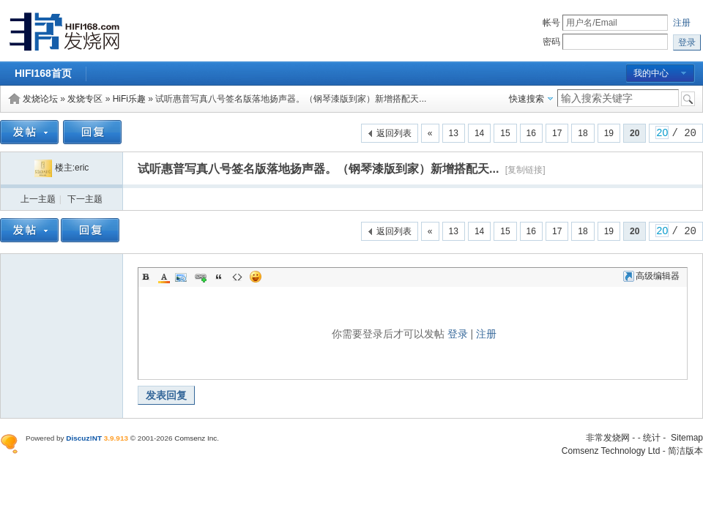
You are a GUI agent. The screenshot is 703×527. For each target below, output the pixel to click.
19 (609, 133)
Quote (219, 276)
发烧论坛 (40, 99)
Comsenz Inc (195, 438)
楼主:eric (61, 167)
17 (557, 133)
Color (164, 276)
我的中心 (651, 73)
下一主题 (85, 199)
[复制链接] (525, 170)
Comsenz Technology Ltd (611, 451)
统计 (652, 438)
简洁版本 (685, 451)
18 (582, 133)
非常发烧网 (608, 438)
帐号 (551, 23)
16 (531, 133)
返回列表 (394, 133)
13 (453, 133)
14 (479, 133)
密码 (551, 42)
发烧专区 (85, 99)
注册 (682, 23)
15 (505, 133)
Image (182, 276)
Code (237, 276)
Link (200, 276)
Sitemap (687, 438)
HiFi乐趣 (129, 99)
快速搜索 (526, 99)
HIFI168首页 (43, 73)
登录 (457, 334)
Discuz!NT (84, 438)
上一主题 (38, 199)
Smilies (255, 276)
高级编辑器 (651, 276)
